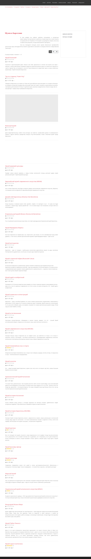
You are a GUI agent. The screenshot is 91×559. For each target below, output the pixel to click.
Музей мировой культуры (14, 166)
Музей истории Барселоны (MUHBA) (17, 411)
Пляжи (41, 7)
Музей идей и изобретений (14, 277)
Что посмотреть (9, 7)
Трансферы (54, 2)
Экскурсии (16, 7)
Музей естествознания (13, 313)
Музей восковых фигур (13, 447)
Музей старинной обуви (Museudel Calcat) (19, 259)
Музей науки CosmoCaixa (14, 544)
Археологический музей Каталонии (17, 377)
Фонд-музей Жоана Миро (14, 504)
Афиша (69, 2)
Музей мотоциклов (11, 243)
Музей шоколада (11, 458)
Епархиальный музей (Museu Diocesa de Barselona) (22, 214)
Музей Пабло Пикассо (12, 523)
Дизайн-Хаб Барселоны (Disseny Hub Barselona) (21, 197)
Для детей (47, 7)
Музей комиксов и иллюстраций (16, 294)
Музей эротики (10, 428)
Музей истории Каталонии (14, 395)
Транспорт (74, 2)
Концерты (28, 7)
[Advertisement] (45, 20)
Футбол (22, 7)
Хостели (49, 2)
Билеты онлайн (62, 2)
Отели (44, 2)
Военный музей (10, 126)
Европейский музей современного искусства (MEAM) (23, 181)
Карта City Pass (54, 7)
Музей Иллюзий (10, 58)
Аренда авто (81, 2)
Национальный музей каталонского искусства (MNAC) (24, 489)
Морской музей (10, 474)
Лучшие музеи (35, 7)
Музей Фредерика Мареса (14, 228)
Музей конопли (10, 361)
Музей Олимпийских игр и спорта (17, 346)
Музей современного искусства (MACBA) (19, 329)
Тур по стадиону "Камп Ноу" (15, 76)
